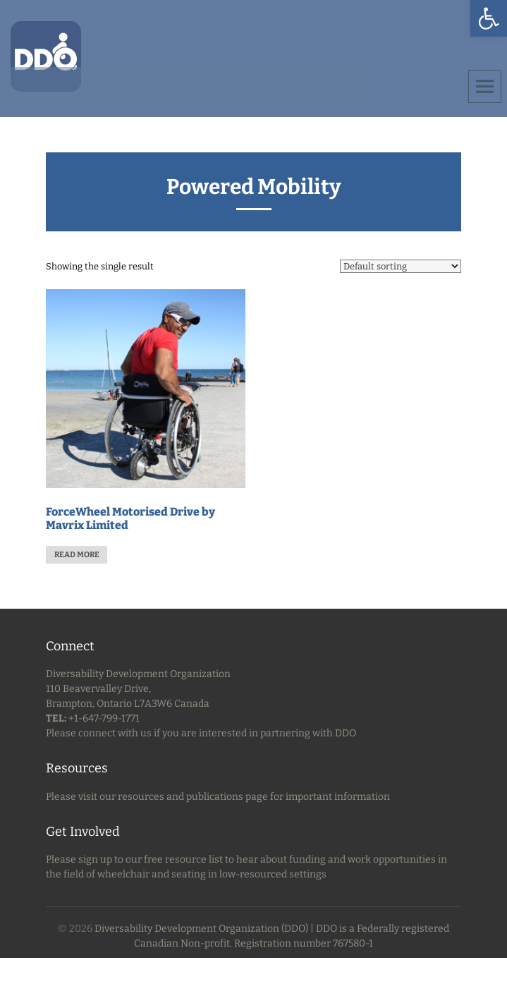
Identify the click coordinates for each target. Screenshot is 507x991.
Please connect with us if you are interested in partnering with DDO (201, 733)
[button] (488, 18)
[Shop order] (400, 266)
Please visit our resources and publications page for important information (218, 797)
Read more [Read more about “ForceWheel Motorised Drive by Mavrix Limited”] (76, 554)
